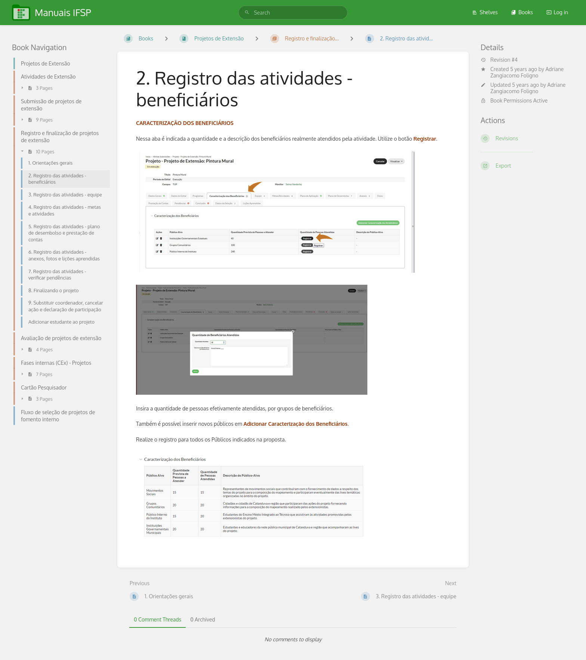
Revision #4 (499, 60)
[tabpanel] (293, 639)
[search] (292, 12)
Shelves (485, 12)
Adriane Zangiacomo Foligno (527, 72)
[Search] (247, 12)
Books (522, 12)
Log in (557, 12)
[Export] (527, 166)
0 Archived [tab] (202, 619)
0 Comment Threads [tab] (157, 619)
